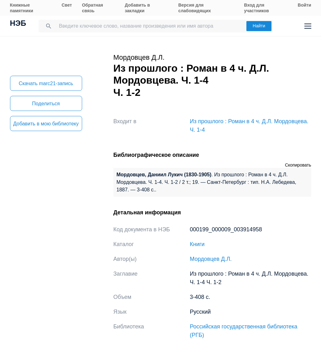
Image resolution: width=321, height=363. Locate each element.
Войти (304, 5)
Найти (259, 25)
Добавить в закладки (137, 8)
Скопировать (298, 165)
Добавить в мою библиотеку (46, 123)
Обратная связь (92, 8)
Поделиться (46, 103)
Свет (66, 5)
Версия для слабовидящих (194, 8)
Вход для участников (256, 8)
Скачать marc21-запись (46, 83)
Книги (197, 244)
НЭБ (18, 23)
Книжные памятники (21, 8)
